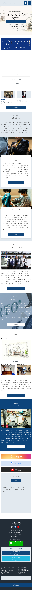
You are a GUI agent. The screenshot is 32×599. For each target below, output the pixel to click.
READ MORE (16, 113)
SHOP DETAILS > (16, 369)
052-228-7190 (22, 582)
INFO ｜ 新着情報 (16, 83)
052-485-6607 (6, 582)
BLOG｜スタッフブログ (16, 79)
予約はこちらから (16, 562)
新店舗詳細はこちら (16, 21)
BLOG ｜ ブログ (16, 74)
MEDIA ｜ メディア (16, 87)
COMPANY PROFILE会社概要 (16, 588)
